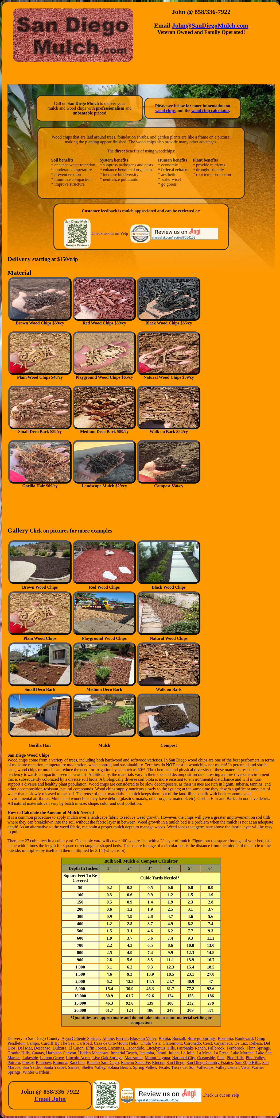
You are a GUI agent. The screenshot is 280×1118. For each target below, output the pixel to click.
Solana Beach (119, 1067)
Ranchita (77, 1062)
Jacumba (146, 1053)
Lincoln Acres (78, 1057)
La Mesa (204, 1053)
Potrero (13, 1062)
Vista (245, 1067)
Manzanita (134, 1057)
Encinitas (116, 1048)
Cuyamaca (223, 1043)
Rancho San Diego (103, 1062)
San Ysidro (31, 1067)
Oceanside (206, 1057)
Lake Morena (242, 1053)
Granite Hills (18, 1053)
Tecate (163, 1067)
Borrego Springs (201, 1038)
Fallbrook (216, 1048)
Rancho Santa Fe (135, 1062)
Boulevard (244, 1038)
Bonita (164, 1038)
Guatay (38, 1053)
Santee (73, 1067)
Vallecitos (205, 1067)
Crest (207, 1043)
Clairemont (172, 1043)
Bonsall (178, 1038)
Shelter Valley (93, 1067)
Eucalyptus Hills (160, 1048)
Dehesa (255, 1043)
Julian (173, 1053)
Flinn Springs (258, 1048)
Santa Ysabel (55, 1067)
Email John (50, 1098)
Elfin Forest (96, 1048)
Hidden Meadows (93, 1053)
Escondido (135, 1048)
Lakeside (30, 1057)
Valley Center (227, 1067)
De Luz (240, 1043)
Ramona (60, 1062)
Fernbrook (235, 1048)
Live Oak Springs (107, 1057)
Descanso (42, 1048)
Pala (221, 1057)
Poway (28, 1062)
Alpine (108, 1038)
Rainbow (43, 1062)
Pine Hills (235, 1057)
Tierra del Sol (183, 1067)
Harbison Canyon (61, 1053)
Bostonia (225, 1038)
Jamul (161, 1053)
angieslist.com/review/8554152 (173, 237)
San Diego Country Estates (209, 1062)
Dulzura (60, 1048)
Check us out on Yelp (110, 233)
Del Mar (25, 1048)
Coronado (192, 1043)
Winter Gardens (36, 1072)
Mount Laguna (157, 1057)
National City (183, 1057)
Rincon (158, 1062)
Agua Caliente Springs (80, 1038)
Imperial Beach (124, 1053)
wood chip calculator (210, 110)
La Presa (220, 1053)
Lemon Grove (52, 1057)
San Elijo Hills (247, 1062)
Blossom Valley (143, 1038)
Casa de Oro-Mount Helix (116, 1043)
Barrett (122, 1038)
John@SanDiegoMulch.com (210, 25)
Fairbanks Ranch (191, 1048)
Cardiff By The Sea (57, 1043)
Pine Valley (255, 1057)
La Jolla (188, 1053)
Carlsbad (84, 1043)
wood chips (165, 110)
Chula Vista (151, 1043)
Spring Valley (144, 1067)
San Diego (175, 1062)
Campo (33, 1043)
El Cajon (75, 1048)
